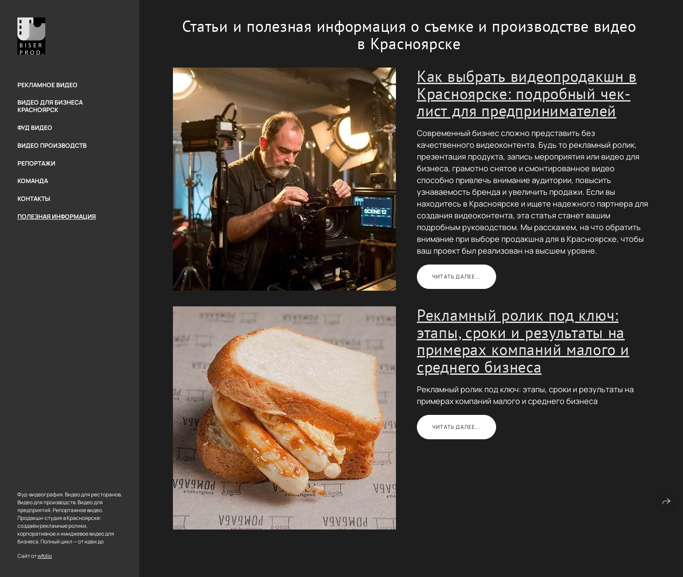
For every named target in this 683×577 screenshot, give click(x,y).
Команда (32, 180)
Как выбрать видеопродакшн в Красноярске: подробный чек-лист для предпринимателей (526, 93)
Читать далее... (456, 276)
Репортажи (36, 163)
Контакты (33, 198)
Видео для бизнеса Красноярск (50, 106)
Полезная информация (56, 216)
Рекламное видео (47, 85)
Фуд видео (34, 127)
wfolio (44, 556)
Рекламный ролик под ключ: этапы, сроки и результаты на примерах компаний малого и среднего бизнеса (523, 341)
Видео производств (52, 145)
